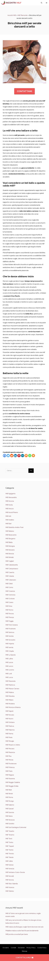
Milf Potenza (10, 767)
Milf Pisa (8, 756)
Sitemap (24, 951)
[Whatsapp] (29, 455)
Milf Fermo (9, 610)
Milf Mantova (10, 685)
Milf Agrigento (11, 494)
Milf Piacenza (10, 752)
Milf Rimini (9, 794)
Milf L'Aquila (10, 651)
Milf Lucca (9, 677)
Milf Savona (10, 812)
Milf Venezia (10, 869)
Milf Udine (9, 861)
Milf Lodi (9, 673)
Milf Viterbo (10, 891)
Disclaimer (21, 947)
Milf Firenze (10, 617)
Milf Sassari (10, 809)
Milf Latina (9, 659)
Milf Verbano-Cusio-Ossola (15, 872)
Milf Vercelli (10, 876)
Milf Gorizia (9, 636)
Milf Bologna (10, 546)
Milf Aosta (9, 505)
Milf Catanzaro (11, 580)
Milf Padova (10, 726)
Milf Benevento (11, 535)
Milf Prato (9, 771)
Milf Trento (9, 850)
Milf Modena (10, 704)
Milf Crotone (10, 598)
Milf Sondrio (10, 824)
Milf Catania (10, 576)
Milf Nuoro (9, 719)
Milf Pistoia (9, 760)
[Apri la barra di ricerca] (41, 3)
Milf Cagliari (10, 561)
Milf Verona (10, 880)
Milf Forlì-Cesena (12, 625)
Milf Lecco (9, 666)
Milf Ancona (10, 501)
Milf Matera (10, 692)
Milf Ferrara (10, 613)
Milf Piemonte (22, 15)
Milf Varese (9, 865)
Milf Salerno (10, 805)
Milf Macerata (10, 681)
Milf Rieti (9, 790)
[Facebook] (4, 455)
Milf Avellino (10, 520)
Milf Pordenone (11, 763)
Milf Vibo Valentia (12, 884)
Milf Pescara (10, 748)
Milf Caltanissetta (12, 565)
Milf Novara (10, 715)
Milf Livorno (10, 670)
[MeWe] (22, 455)
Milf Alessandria (11, 497)
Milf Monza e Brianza (13, 707)
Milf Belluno (10, 531)
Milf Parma (9, 734)
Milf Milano (9, 700)
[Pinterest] (19, 455)
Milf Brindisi (10, 557)
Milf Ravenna (10, 778)
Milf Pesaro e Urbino (13, 745)
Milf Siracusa (10, 820)
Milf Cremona (10, 595)
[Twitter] (8, 455)
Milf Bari (8, 523)
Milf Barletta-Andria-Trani (14, 527)
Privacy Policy (31, 947)
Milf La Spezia (11, 655)
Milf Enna (9, 606)
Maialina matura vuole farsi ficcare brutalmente (22, 930)
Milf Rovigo (10, 801)
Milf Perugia (10, 741)
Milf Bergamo (10, 538)
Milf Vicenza (10, 887)
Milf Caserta (10, 572)
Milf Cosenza (10, 591)
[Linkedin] (15, 455)
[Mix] (26, 455)
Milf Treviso (10, 853)
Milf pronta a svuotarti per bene (17, 934)
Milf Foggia (9, 621)
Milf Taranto (10, 831)
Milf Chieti (9, 584)
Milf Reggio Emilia (12, 786)
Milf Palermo (10, 730)
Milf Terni (9, 838)
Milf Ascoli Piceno (12, 512)
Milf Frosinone (11, 629)
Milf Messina (10, 696)
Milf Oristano (10, 722)
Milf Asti (8, 516)
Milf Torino (9, 842)
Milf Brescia (10, 554)
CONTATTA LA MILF (24, 958)
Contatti (13, 947)
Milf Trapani (10, 846)
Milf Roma (9, 797)
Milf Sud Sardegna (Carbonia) (16, 827)
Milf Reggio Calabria (13, 782)
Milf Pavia (9, 737)
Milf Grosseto (10, 640)
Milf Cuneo (9, 602)
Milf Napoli (9, 711)
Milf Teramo (10, 835)
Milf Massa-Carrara (12, 688)
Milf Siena (9, 816)
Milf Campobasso (12, 569)
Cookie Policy (41, 947)
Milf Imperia (10, 644)
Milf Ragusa (10, 775)
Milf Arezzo (10, 509)
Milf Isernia (9, 647)
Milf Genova (10, 632)
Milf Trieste (9, 857)
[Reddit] (11, 455)
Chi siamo (6, 947)
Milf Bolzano (10, 550)
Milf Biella (9, 542)
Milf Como (9, 587)
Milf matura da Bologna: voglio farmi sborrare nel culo (24, 927)
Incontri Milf (12, 15)
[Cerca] (31, 470)
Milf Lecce (9, 662)
